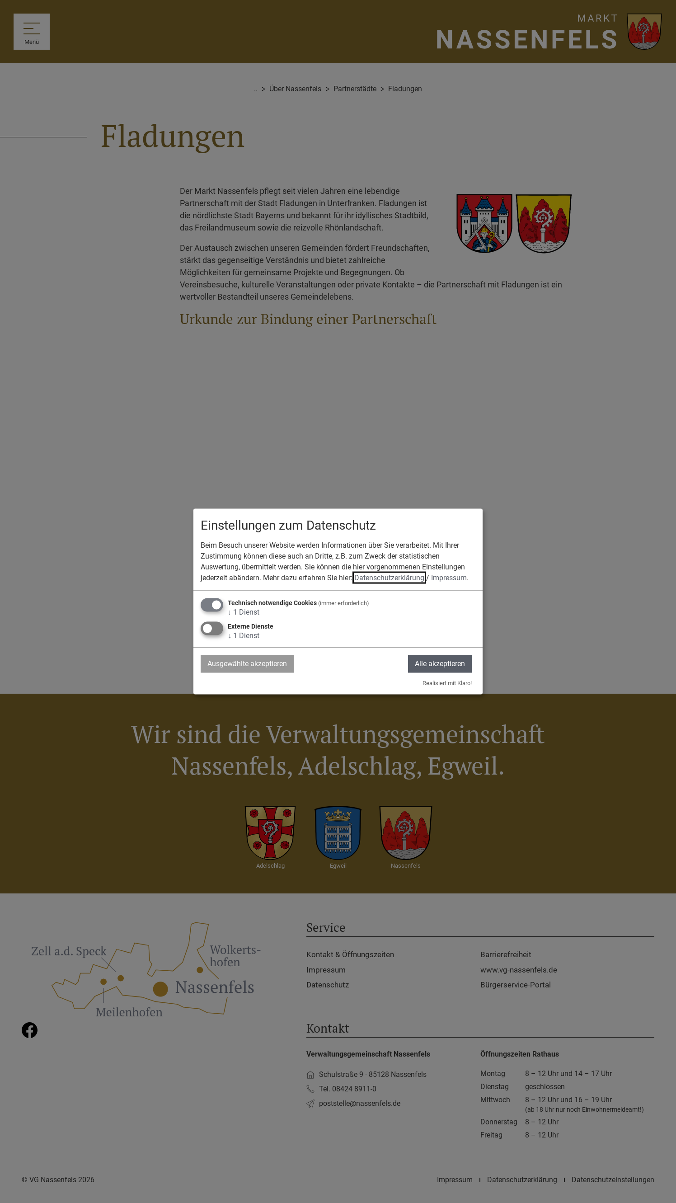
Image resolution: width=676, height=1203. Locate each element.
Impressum (449, 577)
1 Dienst (243, 612)
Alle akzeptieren (440, 663)
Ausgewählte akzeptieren (247, 663)
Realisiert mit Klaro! (447, 682)
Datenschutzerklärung (389, 577)
